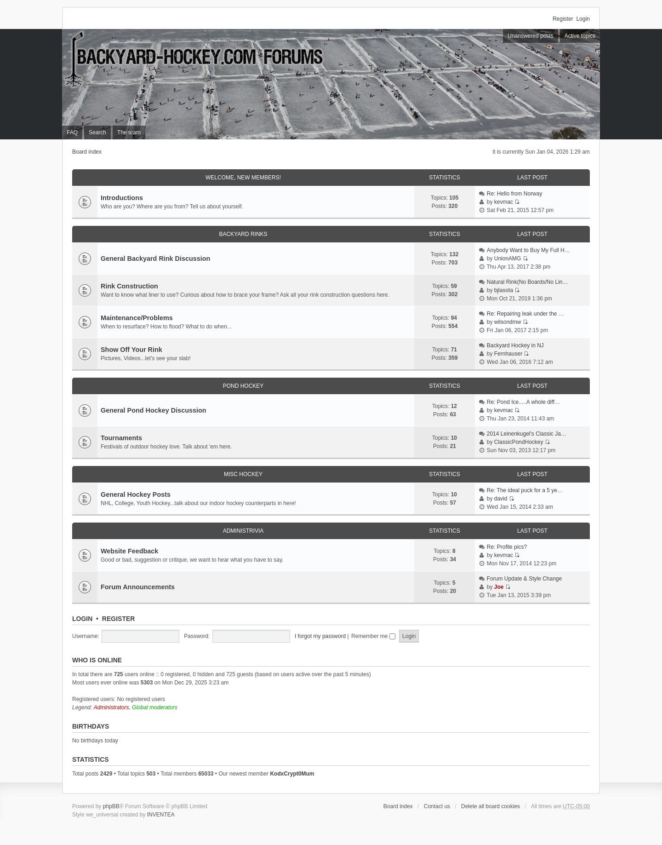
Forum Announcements (138, 587)
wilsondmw (507, 322)
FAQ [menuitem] (72, 132)
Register (118, 618)
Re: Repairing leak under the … (525, 313)
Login (82, 618)
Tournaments (121, 438)
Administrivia (243, 531)
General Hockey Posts (136, 494)
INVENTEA (161, 814)
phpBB (111, 806)
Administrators (111, 707)
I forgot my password (320, 636)
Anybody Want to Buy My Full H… (528, 250)
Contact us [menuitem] (437, 806)
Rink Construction (129, 286)
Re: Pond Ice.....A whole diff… (523, 402)
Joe (499, 587)
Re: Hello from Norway (514, 193)
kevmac (503, 202)
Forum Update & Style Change (524, 578)
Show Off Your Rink (131, 349)
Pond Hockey (243, 386)
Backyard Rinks (243, 234)
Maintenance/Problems (137, 318)
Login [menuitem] (583, 19)
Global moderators (154, 707)
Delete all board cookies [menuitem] (490, 806)
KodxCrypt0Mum (292, 773)
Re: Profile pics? (507, 547)
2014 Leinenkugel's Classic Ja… (526, 434)
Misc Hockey (243, 474)
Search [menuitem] (97, 132)
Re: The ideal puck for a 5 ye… (525, 490)
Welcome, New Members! (243, 177)
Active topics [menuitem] (580, 36)
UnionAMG (507, 258)
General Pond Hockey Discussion (153, 410)
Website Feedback (129, 551)
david (501, 498)
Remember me (373, 636)
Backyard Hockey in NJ (515, 345)
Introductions (122, 197)
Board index (87, 152)
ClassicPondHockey (518, 442)
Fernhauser (508, 354)
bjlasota (503, 290)
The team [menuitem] (129, 132)
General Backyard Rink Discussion (155, 258)
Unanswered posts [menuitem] (530, 36)
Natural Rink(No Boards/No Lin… (527, 282)
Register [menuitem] (563, 19)
